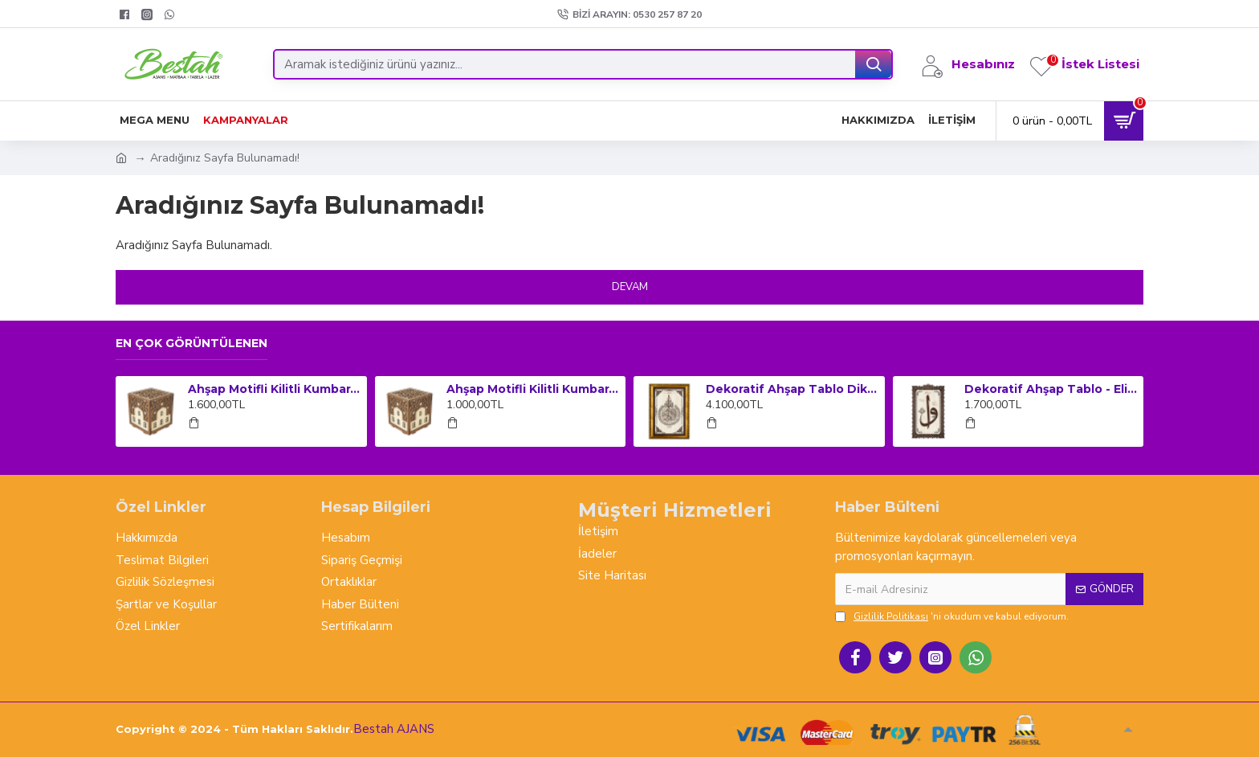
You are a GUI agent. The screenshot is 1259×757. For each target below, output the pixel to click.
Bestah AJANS (393, 729)
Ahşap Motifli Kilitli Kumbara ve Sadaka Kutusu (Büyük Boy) (274, 389)
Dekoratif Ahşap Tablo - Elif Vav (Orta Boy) (1051, 389)
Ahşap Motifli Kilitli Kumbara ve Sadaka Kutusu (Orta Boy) (533, 389)
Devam (630, 287)
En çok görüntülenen (191, 343)
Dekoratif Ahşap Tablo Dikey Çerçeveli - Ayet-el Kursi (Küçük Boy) (792, 389)
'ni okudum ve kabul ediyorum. (952, 616)
